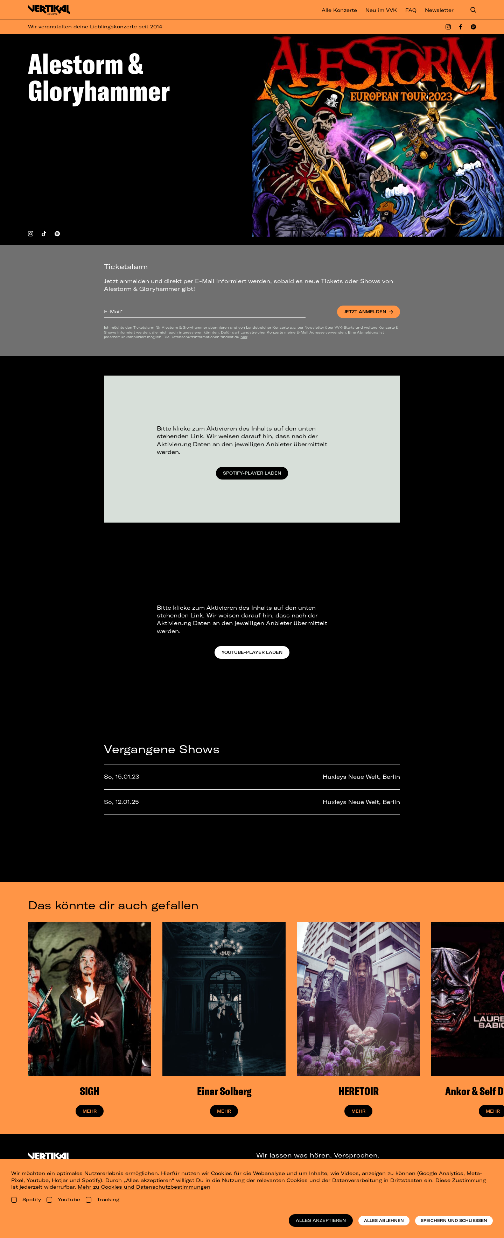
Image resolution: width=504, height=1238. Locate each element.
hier (243, 337)
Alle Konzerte (339, 10)
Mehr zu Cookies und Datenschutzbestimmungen (144, 1187)
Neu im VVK (381, 10)
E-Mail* (113, 311)
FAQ (410, 10)
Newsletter (439, 10)
